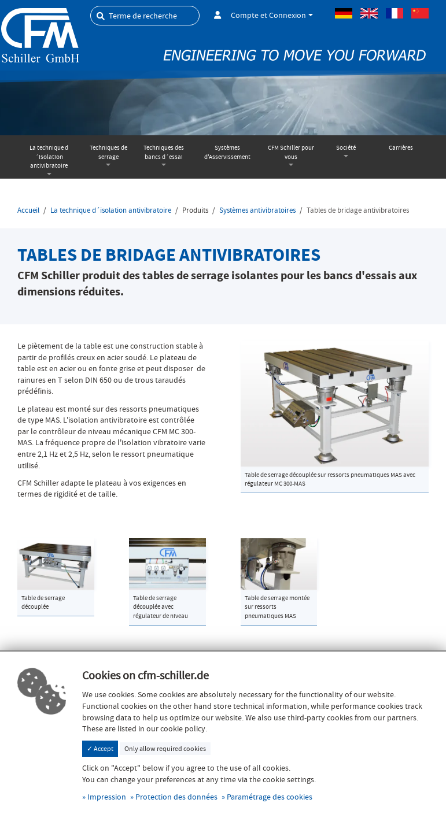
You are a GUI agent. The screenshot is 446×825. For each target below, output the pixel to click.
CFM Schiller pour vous (291, 152)
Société (346, 147)
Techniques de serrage (108, 152)
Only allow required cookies (165, 748)
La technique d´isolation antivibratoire (49, 156)
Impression (106, 796)
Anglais (369, 13)
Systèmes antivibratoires (257, 210)
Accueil (28, 210)
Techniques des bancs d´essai (163, 152)
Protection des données (176, 796)
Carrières (401, 147)
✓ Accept (100, 748)
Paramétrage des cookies (269, 796)
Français (394, 13)
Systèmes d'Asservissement (227, 152)
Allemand (343, 13)
